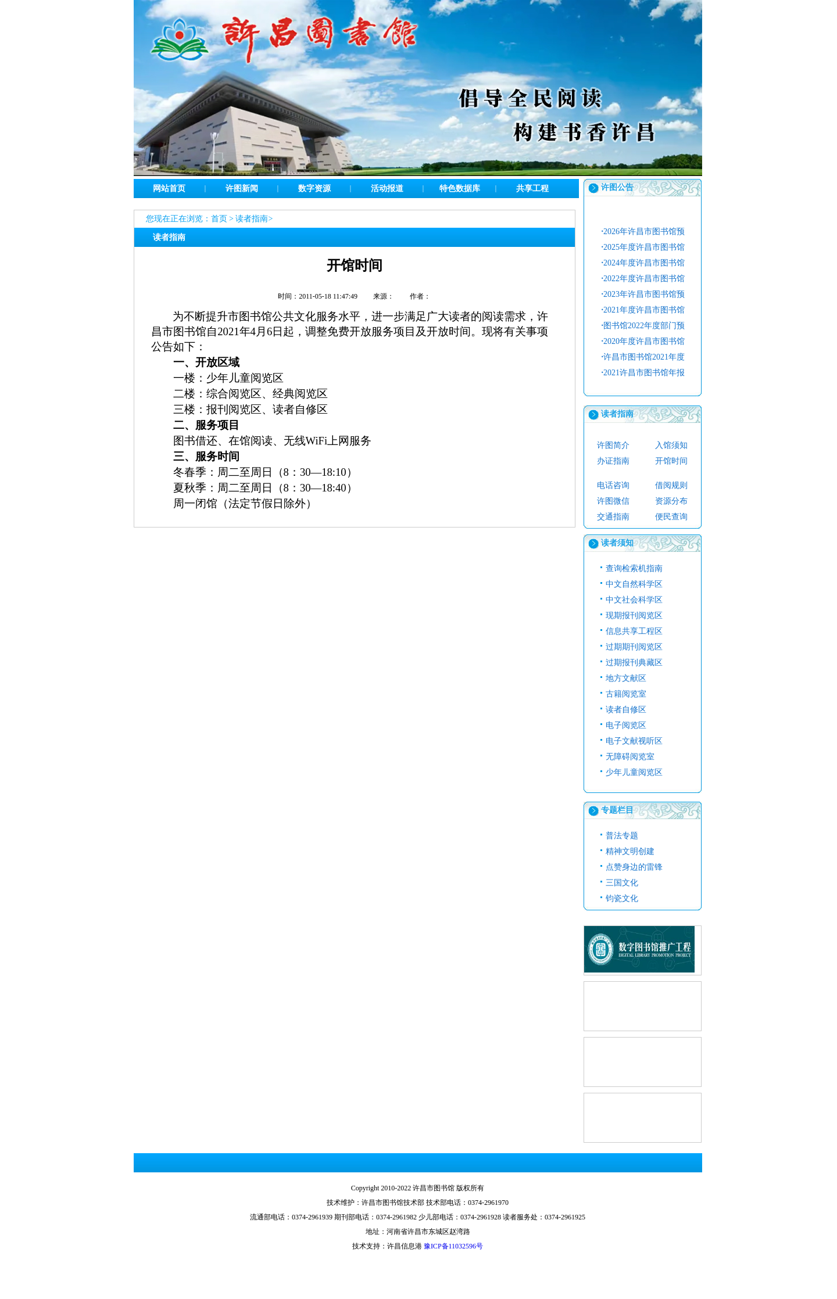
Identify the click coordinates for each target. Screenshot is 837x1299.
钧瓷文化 (622, 898)
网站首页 (169, 188)
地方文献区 (626, 678)
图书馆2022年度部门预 (643, 325)
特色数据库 (459, 188)
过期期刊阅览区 (634, 647)
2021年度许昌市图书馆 (643, 310)
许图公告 (617, 187)
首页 (219, 218)
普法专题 (622, 835)
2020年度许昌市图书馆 (643, 341)
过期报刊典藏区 (634, 662)
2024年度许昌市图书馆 (643, 263)
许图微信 (613, 501)
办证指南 (613, 461)
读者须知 (617, 543)
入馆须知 (671, 445)
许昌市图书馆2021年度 (643, 357)
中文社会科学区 (634, 599)
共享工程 (532, 188)
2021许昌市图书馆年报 (643, 372)
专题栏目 (617, 810)
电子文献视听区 (634, 741)
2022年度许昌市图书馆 (643, 278)
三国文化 (622, 882)
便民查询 (671, 516)
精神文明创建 (630, 851)
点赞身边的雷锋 (634, 867)
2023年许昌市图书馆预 (643, 294)
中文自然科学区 (634, 584)
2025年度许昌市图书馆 (643, 247)
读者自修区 (626, 709)
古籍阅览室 (626, 694)
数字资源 (314, 188)
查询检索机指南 (634, 568)
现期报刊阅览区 (634, 615)
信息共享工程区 (634, 631)
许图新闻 (242, 188)
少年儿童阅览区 (634, 772)
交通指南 (613, 516)
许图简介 (613, 445)
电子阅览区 (626, 725)
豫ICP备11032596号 (453, 1246)
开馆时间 (671, 461)
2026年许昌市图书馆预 (643, 231)
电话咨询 (613, 485)
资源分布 (671, 501)
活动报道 (387, 188)
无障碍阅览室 (630, 756)
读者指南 (251, 218)
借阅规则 (671, 485)
